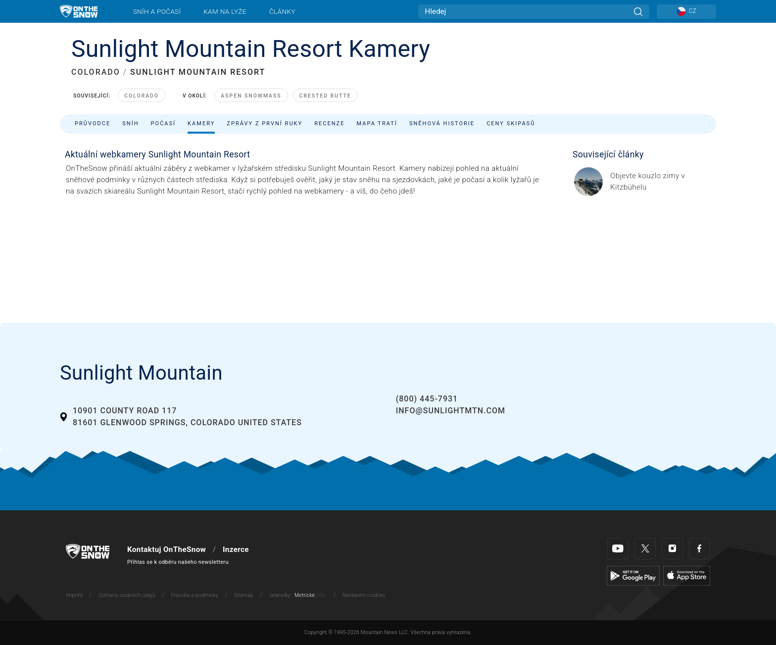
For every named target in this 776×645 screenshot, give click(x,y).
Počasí (163, 123)
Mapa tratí (376, 123)
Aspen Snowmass (251, 96)
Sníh (130, 123)
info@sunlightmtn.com (450, 410)
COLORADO (95, 72)
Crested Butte (325, 96)
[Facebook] (699, 548)
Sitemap (243, 595)
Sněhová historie (442, 123)
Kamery (201, 123)
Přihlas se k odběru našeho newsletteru (178, 562)
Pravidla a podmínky (194, 595)
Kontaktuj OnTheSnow (166, 549)
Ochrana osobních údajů (126, 595)
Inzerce (236, 549)
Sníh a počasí (157, 11)
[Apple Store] (686, 575)
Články (282, 11)
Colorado (141, 96)
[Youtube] (618, 548)
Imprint (74, 595)
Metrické (304, 595)
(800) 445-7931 (427, 398)
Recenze (329, 123)
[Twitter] (645, 548)
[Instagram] (672, 548)
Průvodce (92, 123)
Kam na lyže (224, 11)
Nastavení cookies (364, 595)
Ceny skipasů (510, 123)
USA (321, 595)
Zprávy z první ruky (264, 123)
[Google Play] (633, 575)
